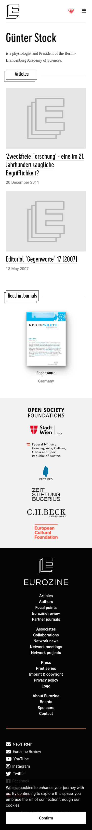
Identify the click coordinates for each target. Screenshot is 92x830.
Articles (46, 595)
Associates (46, 629)
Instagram (18, 766)
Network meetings (46, 647)
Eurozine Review (23, 751)
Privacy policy (46, 680)
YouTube (17, 759)
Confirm (46, 818)
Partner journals (46, 619)
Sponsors (46, 707)
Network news (46, 641)
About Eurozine (46, 696)
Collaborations (46, 635)
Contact (46, 713)
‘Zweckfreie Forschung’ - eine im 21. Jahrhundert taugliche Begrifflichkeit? (45, 165)
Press (46, 662)
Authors (46, 601)
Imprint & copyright (46, 674)
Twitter (15, 773)
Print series (46, 668)
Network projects (46, 652)
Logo (46, 686)
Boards (46, 701)
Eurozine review (46, 613)
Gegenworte (46, 372)
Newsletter (19, 744)
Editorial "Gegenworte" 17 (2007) (41, 259)
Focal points (46, 607)
